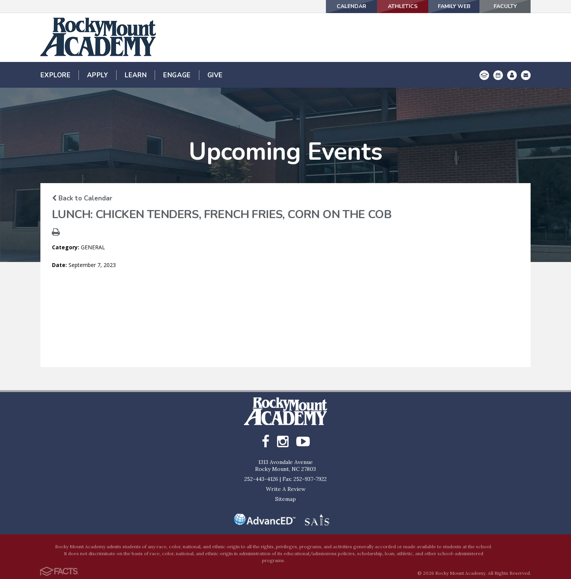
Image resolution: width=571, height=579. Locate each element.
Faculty (505, 6)
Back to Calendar (82, 198)
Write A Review (286, 489)
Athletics (402, 6)
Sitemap (285, 499)
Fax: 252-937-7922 (304, 479)
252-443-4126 (261, 479)
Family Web (454, 6)
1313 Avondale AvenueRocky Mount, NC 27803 (285, 465)
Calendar (351, 6)
